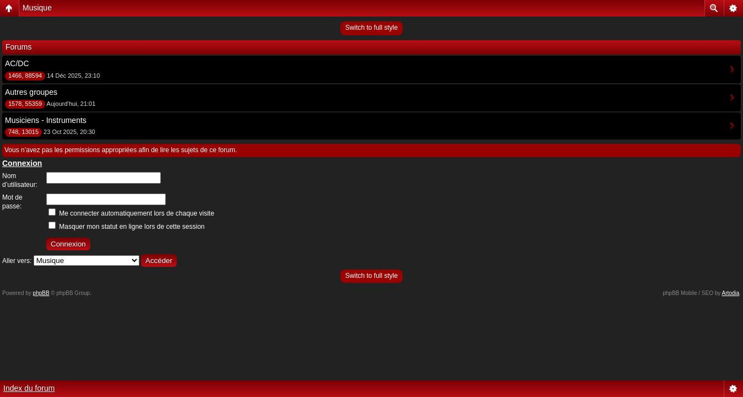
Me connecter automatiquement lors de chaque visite (131, 213)
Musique (37, 7)
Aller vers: (16, 261)
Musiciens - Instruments (45, 120)
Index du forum (29, 388)
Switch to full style (371, 27)
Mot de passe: (12, 202)
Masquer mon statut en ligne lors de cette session (126, 226)
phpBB (41, 293)
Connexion (22, 163)
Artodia (731, 293)
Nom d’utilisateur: (19, 180)
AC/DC (17, 63)
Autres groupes (31, 92)
